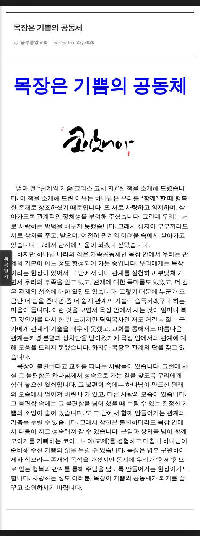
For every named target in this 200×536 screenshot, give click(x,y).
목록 (6, 268)
